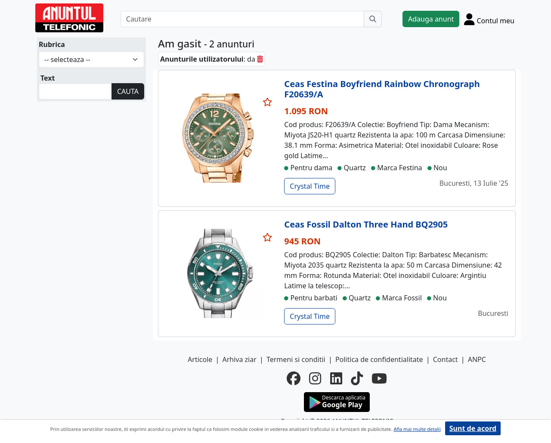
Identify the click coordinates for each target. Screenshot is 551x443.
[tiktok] (357, 378)
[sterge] (260, 59)
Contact (445, 359)
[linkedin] (336, 378)
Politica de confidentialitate (379, 359)
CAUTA (128, 91)
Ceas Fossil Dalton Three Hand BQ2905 (366, 224)
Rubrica (52, 44)
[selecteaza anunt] (268, 102)
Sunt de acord (472, 428)
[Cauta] (373, 19)
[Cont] (489, 19)
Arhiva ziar (239, 359)
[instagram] (315, 378)
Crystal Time (310, 186)
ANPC (477, 359)
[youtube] (379, 378)
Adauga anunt (431, 19)
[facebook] (293, 378)
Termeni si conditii (295, 359)
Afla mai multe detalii (416, 429)
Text (47, 78)
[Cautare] (242, 19)
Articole (200, 359)
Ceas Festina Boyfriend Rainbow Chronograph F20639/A (382, 89)
